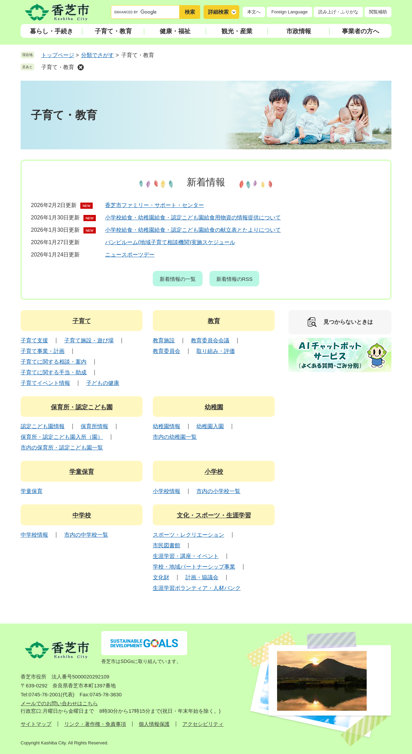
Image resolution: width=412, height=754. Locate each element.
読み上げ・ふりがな (338, 11)
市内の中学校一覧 (86, 535)
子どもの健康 (102, 383)
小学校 (214, 471)
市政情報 (298, 31)
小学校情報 (166, 491)
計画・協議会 (201, 577)
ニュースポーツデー (129, 255)
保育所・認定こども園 (82, 407)
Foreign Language (289, 11)
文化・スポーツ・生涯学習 (214, 515)
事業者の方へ (360, 31)
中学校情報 (34, 535)
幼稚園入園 (210, 426)
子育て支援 (34, 340)
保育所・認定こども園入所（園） (62, 437)
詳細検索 (218, 12)
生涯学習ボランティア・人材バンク (197, 588)
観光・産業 (236, 31)
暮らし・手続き (51, 31)
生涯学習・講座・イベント (186, 556)
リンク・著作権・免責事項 (95, 724)
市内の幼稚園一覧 (175, 437)
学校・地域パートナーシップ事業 (194, 567)
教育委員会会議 (210, 340)
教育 (214, 321)
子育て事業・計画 (43, 351)
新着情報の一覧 (178, 279)
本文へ (254, 11)
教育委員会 (166, 351)
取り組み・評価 (215, 351)
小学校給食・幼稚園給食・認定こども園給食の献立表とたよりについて (193, 230)
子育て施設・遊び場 (89, 340)
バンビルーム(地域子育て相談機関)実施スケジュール (170, 242)
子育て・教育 (113, 31)
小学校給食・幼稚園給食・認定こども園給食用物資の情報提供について (193, 217)
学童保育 (81, 471)
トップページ (57, 55)
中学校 (81, 515)
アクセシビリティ (203, 724)
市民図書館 (166, 545)
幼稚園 (214, 407)
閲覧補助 (378, 11)
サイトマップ (36, 724)
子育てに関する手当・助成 (54, 372)
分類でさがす (97, 55)
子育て (81, 321)
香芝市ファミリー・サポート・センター (154, 205)
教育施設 (164, 340)
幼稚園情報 (166, 426)
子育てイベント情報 (45, 383)
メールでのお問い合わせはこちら (59, 703)
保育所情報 (94, 426)
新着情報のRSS (234, 279)
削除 (81, 67)
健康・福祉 (175, 31)
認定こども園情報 (43, 426)
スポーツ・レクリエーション (188, 535)
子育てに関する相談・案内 (54, 362)
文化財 (161, 577)
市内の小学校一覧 (218, 491)
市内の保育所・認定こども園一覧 (62, 447)
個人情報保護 (154, 724)
